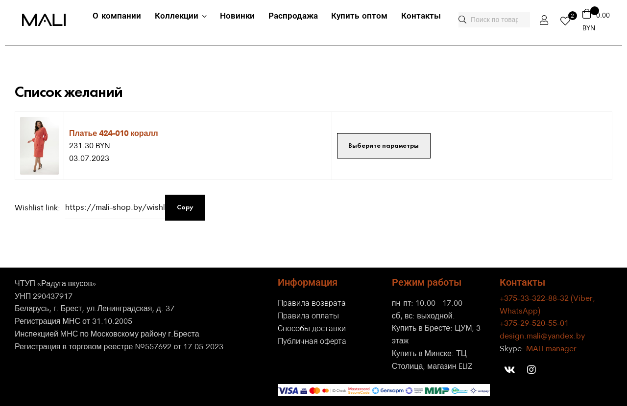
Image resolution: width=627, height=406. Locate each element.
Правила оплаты (308, 315)
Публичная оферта (312, 341)
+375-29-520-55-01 (534, 323)
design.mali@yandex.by (542, 335)
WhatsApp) (520, 311)
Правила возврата (312, 303)
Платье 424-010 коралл (113, 133)
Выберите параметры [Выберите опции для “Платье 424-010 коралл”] (383, 145)
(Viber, (583, 298)
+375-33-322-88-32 (535, 298)
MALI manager (551, 348)
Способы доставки (312, 328)
